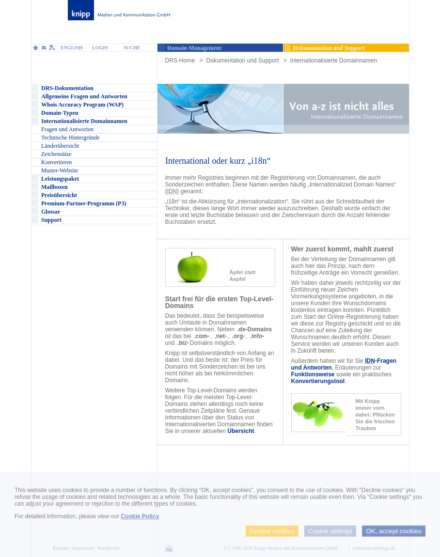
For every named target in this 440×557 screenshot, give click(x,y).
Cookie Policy (140, 516)
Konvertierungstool (318, 381)
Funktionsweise (313, 374)
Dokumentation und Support (242, 60)
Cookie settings (330, 531)
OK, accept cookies (394, 531)
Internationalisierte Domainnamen (333, 60)
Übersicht (240, 431)
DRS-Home (180, 60)
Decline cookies (272, 531)
